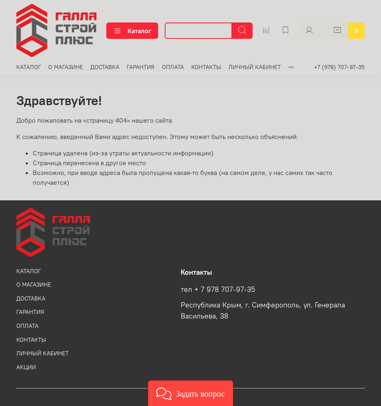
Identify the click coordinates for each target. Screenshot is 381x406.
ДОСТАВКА (104, 67)
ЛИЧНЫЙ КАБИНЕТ (255, 67)
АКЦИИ (26, 367)
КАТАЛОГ (28, 67)
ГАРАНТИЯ (141, 67)
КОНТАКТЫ (206, 67)
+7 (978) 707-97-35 (339, 67)
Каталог (132, 31)
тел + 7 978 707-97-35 (218, 289)
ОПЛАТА (173, 67)
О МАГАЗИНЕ (65, 67)
